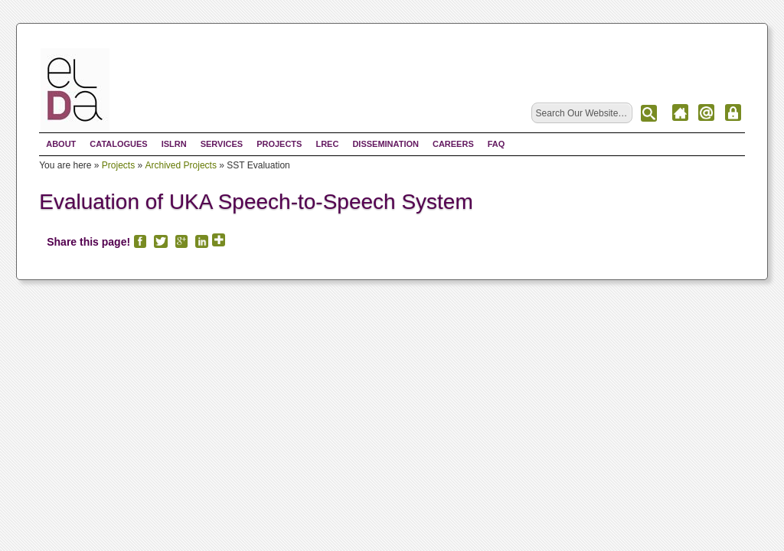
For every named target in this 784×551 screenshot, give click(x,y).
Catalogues (118, 143)
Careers (453, 143)
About (61, 143)
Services (222, 143)
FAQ (496, 143)
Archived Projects (181, 165)
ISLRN (174, 143)
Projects (279, 143)
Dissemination (385, 143)
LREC (326, 143)
